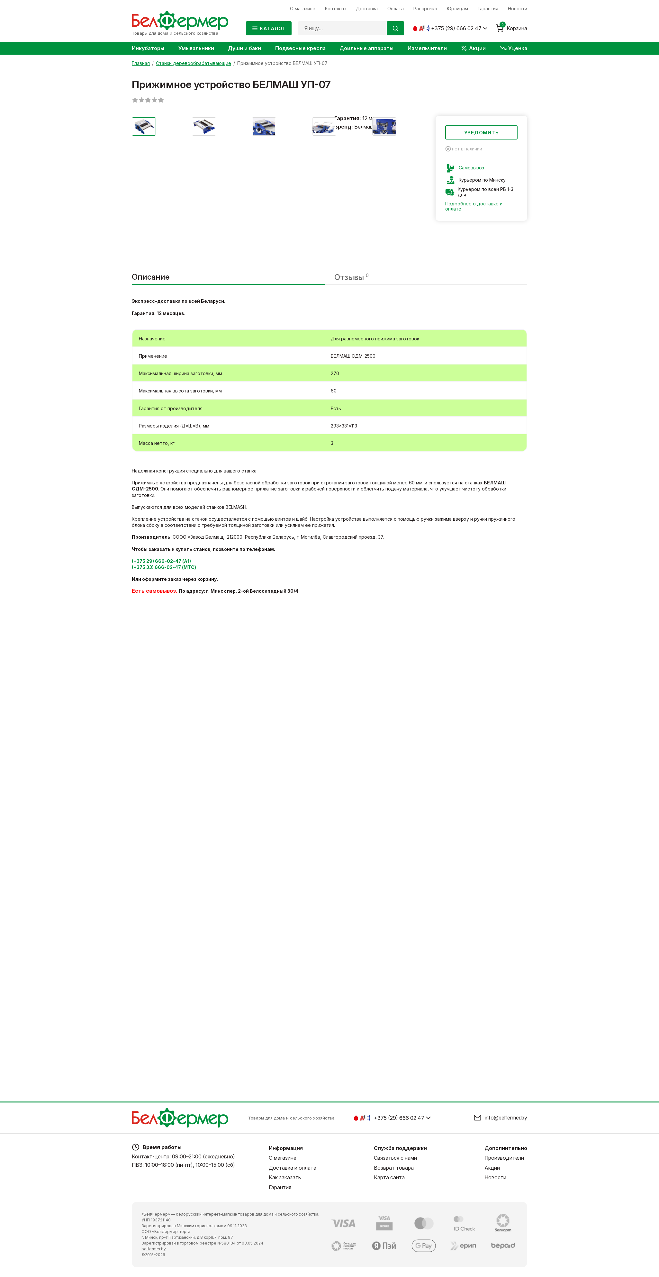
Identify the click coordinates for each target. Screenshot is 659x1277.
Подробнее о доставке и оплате (473, 206)
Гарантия (280, 1187)
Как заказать (285, 1177)
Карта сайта (389, 1177)
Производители (504, 1158)
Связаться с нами (395, 1158)
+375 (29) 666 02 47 (456, 28)
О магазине (282, 1158)
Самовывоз (471, 167)
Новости (495, 1177)
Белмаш (364, 126)
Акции (492, 1168)
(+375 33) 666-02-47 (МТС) (164, 567)
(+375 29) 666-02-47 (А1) (161, 561)
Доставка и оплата (292, 1168)
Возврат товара (394, 1168)
